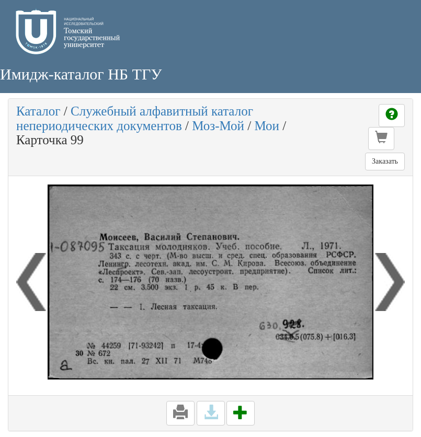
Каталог (38, 111)
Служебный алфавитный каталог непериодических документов (134, 118)
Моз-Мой (218, 126)
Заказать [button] (385, 161)
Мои (266, 126)
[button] (381, 138)
